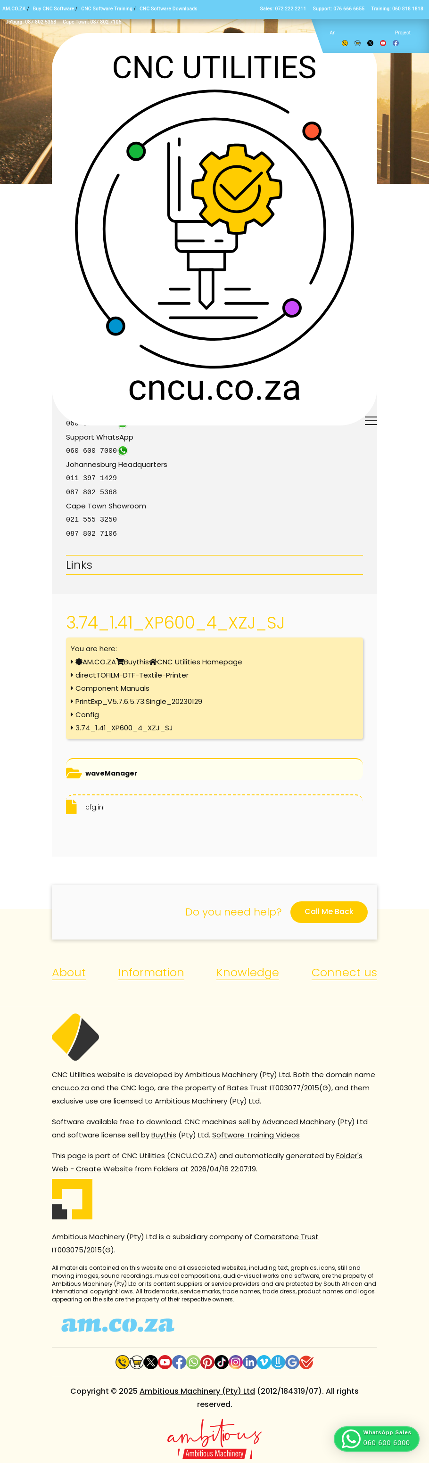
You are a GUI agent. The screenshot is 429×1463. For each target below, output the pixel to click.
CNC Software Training (106, 9)
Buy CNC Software (53, 9)
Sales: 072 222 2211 (283, 9)
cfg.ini (95, 804)
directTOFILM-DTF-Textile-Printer (132, 672)
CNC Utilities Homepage (199, 659)
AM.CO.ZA (14, 9)
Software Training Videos (256, 1132)
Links (79, 562)
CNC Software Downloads (169, 9)
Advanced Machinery (298, 1119)
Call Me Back (329, 908)
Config (87, 712)
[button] (377, 1439)
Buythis (136, 659)
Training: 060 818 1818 (397, 9)
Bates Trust (247, 1085)
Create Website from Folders (127, 1166)
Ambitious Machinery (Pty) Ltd (197, 1388)
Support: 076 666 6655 (339, 9)
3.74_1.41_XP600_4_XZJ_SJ (124, 725)
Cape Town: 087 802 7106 (92, 22)
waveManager (111, 770)
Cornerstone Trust (286, 1234)
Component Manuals (112, 685)
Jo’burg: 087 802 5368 (31, 22)
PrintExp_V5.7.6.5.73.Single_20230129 (138, 698)
